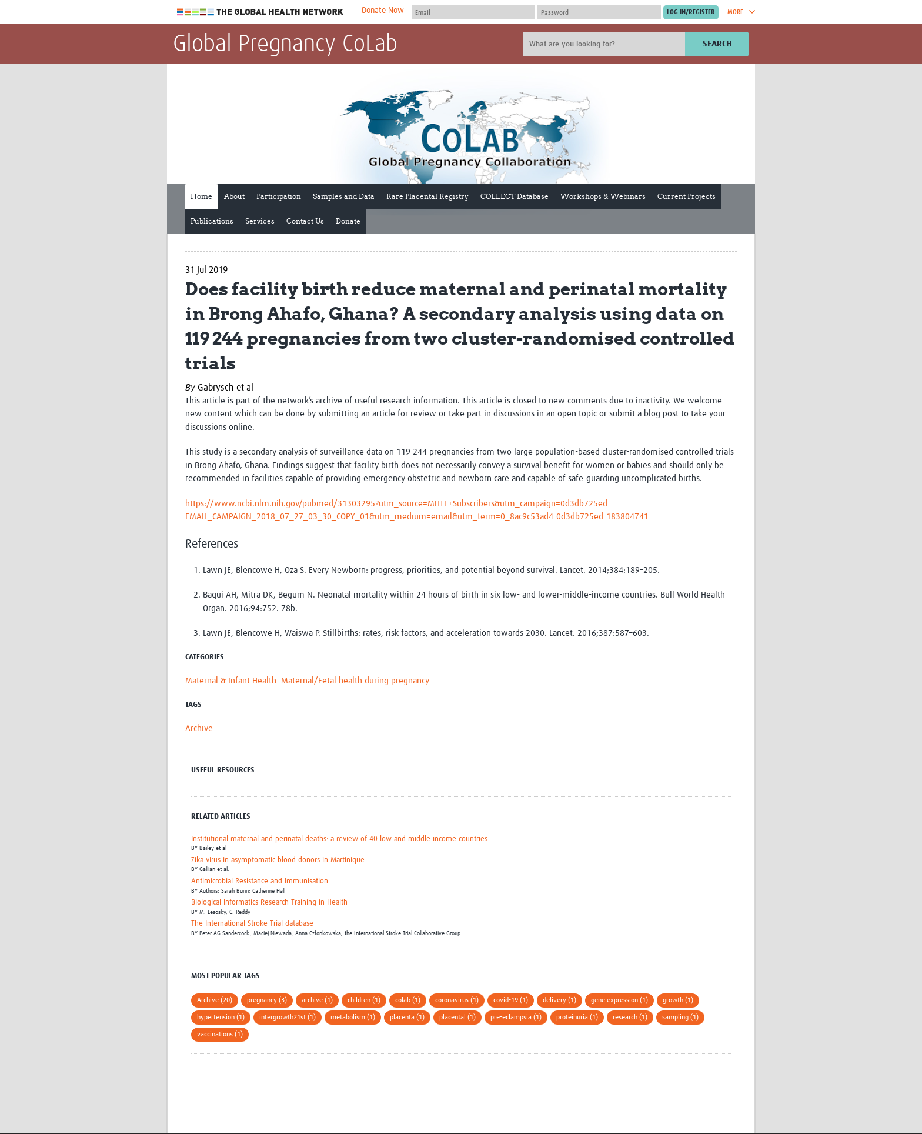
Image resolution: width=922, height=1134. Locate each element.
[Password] (599, 12)
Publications (212, 220)
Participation (278, 196)
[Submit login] (691, 12)
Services (260, 220)
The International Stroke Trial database (252, 924)
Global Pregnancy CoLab (285, 44)
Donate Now (383, 10)
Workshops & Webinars (603, 196)
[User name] (473, 12)
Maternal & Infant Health (230, 680)
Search (717, 43)
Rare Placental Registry (427, 196)
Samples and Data (344, 196)
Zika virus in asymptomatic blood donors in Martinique (278, 860)
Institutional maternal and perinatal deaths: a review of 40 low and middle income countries (339, 839)
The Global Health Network (260, 12)
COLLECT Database (514, 196)
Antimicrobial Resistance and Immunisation (259, 881)
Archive (199, 728)
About (234, 196)
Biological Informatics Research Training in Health (269, 902)
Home (201, 196)
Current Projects (686, 196)
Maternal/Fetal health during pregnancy (355, 680)
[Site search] (605, 44)
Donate (348, 220)
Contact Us (305, 220)
